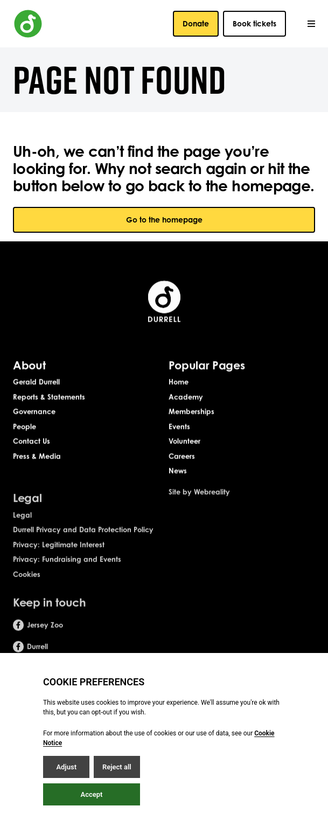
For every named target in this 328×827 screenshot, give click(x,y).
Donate (196, 23)
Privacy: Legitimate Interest (58, 550)
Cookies (26, 580)
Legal (22, 521)
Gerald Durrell (36, 382)
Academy (186, 397)
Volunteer (184, 441)
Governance (34, 412)
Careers (182, 457)
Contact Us (31, 441)
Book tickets (254, 23)
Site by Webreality (199, 498)
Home (179, 382)
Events (179, 427)
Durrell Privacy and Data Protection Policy (83, 536)
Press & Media (37, 457)
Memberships (191, 412)
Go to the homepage (164, 219)
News (178, 471)
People (24, 427)
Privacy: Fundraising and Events (67, 565)
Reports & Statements (49, 397)
